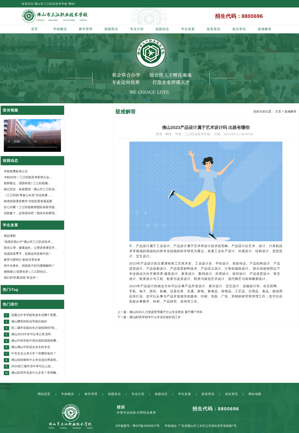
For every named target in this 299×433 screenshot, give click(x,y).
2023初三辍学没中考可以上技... (32, 366)
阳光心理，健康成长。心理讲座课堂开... (30, 247)
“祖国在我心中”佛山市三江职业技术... (28, 241)
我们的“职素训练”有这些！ (21, 277)
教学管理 (85, 29)
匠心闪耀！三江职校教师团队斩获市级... (30, 207)
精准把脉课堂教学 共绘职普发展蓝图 (28, 201)
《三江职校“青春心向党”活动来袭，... (28, 195)
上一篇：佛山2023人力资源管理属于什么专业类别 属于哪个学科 (159, 312)
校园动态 (162, 29)
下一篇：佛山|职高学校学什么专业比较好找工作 (149, 317)
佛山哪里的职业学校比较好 (29, 321)
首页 (34, 29)
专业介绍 (137, 29)
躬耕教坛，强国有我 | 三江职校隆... (27, 183)
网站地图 (254, 394)
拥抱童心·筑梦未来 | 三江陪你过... (26, 271)
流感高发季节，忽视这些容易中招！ (28, 253)
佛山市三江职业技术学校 (51, 3)
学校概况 (60, 29)
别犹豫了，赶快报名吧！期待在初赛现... (30, 213)
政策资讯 (213, 29)
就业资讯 (239, 29)
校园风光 (111, 29)
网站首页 (44, 394)
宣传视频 (10, 110)
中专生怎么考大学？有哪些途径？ (33, 353)
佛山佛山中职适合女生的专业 (30, 347)
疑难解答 (265, 29)
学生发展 (188, 29)
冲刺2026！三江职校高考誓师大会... (28, 177)
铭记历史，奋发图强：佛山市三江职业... (30, 189)
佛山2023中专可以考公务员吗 (31, 334)
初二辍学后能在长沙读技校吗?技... (34, 327)
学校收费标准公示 (16, 171)
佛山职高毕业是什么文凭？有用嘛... (35, 372)
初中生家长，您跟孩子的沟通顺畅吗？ (29, 265)
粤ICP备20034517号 (146, 425)
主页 (278, 111)
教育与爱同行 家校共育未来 (22, 259)
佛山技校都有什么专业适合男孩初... (35, 359)
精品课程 (10, 235)
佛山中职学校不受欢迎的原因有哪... (35, 340)
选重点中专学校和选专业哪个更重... (35, 315)
